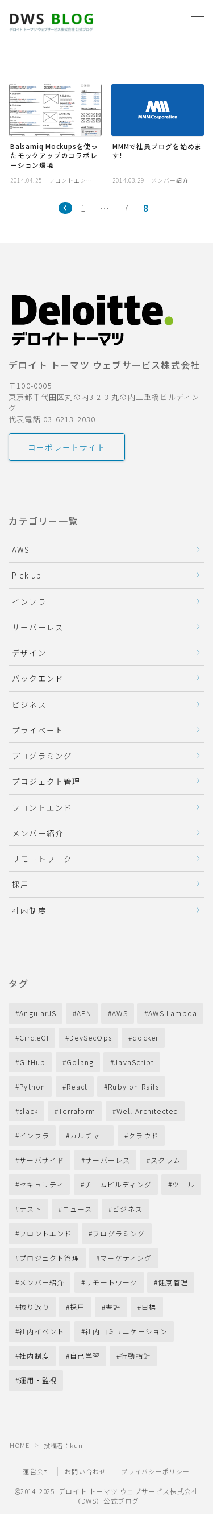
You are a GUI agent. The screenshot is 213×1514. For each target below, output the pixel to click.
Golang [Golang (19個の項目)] (80, 1062)
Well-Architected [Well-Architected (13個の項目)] (147, 1111)
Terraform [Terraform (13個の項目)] (77, 1111)
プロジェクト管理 (46, 781)
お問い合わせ (85, 1471)
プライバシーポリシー (155, 1471)
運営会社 (37, 1471)
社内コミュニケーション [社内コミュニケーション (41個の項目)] (126, 1331)
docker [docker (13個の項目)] (145, 1037)
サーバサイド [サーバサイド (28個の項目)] (41, 1160)
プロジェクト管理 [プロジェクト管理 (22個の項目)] (49, 1258)
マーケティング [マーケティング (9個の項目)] (126, 1258)
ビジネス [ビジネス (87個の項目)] (127, 1209)
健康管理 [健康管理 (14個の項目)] (173, 1282)
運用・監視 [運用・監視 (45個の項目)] (38, 1380)
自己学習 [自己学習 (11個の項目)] (85, 1355)
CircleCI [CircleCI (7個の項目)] (34, 1037)
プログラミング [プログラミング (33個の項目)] (119, 1233)
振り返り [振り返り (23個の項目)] (34, 1306)
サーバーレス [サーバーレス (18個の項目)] (107, 1160)
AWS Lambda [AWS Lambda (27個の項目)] (172, 1013)
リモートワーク (42, 858)
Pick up (26, 575)
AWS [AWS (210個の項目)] (120, 1013)
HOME (19, 1445)
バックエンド (38, 678)
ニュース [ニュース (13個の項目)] (77, 1209)
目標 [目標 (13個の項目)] (148, 1306)
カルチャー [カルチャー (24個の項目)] (88, 1135)
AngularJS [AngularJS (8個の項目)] (37, 1013)
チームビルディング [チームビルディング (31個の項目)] (118, 1184)
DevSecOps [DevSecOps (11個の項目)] (90, 1037)
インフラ (29, 601)
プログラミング (42, 755)
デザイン (29, 652)
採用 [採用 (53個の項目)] (77, 1306)
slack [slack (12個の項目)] (28, 1111)
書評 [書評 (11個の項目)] (113, 1306)
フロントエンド (42, 807)
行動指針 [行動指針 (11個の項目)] (136, 1355)
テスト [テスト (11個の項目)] (30, 1209)
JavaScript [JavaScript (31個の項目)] (134, 1062)
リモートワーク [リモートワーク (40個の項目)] (111, 1282)
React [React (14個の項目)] (76, 1086)
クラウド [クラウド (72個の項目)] (143, 1135)
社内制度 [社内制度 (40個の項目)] (34, 1355)
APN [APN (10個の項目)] (84, 1013)
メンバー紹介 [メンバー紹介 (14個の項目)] (41, 1282)
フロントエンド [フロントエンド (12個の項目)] (45, 1233)
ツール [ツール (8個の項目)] (183, 1184)
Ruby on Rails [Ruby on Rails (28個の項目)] (133, 1086)
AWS (21, 549)
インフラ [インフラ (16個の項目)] (34, 1135)
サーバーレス (38, 627)
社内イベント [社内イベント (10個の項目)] (41, 1331)
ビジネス (29, 704)
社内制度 (29, 910)
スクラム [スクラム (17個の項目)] (166, 1160)
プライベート (38, 730)
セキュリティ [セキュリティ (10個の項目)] (41, 1184)
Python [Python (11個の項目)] (32, 1086)
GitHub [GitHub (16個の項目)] (32, 1062)
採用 (20, 884)
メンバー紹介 (38, 833)
